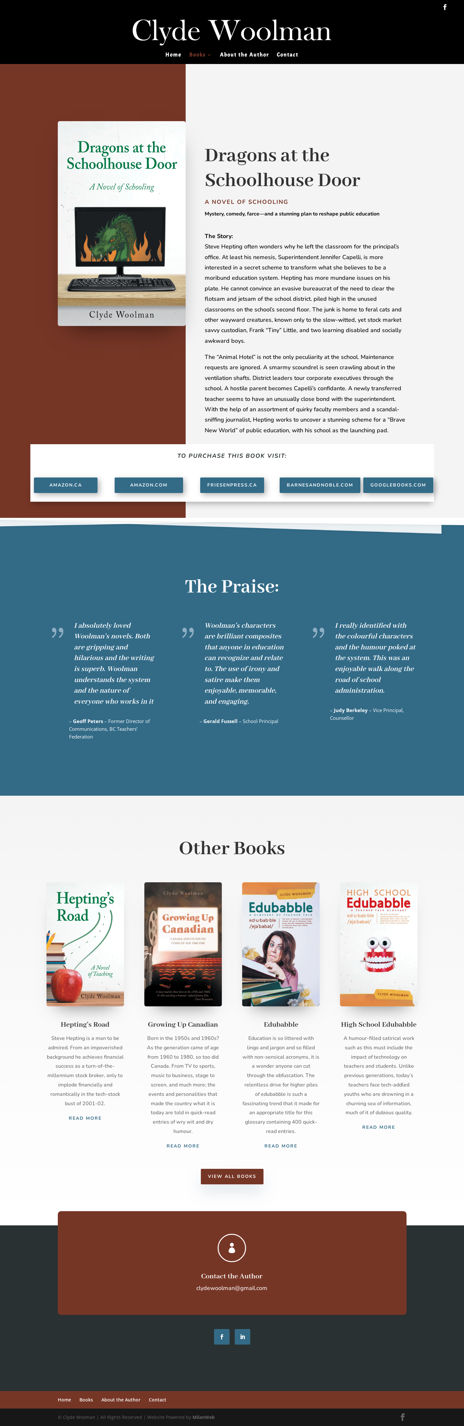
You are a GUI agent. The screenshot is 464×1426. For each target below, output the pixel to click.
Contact (287, 55)
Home (173, 55)
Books (197, 55)
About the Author (244, 55)
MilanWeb (203, 1417)
